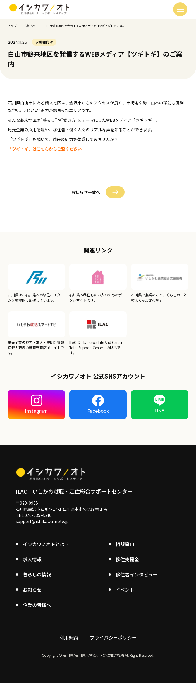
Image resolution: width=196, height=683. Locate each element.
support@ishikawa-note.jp (42, 521)
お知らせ (30, 25)
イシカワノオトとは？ (46, 543)
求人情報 (32, 558)
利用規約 (68, 636)
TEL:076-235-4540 (33, 515)
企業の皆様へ (37, 604)
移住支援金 (127, 558)
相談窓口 (125, 543)
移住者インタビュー (137, 573)
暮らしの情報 (37, 573)
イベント (125, 589)
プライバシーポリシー (113, 636)
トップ (12, 25)
